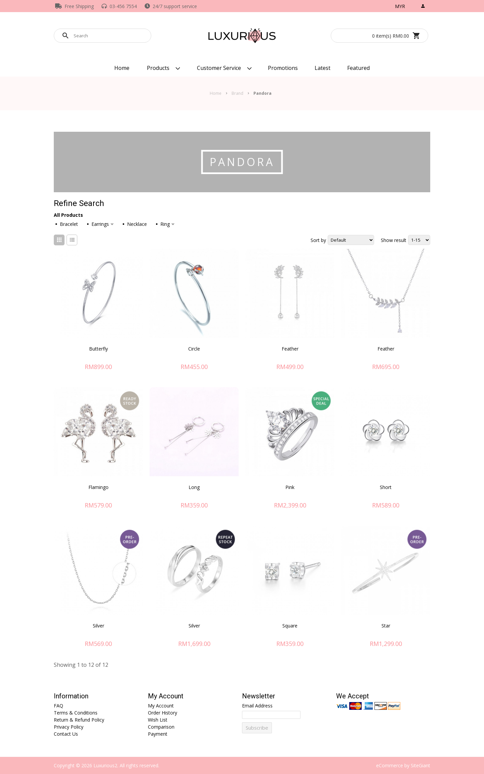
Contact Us (66, 734)
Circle (194, 348)
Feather (290, 348)
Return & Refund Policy (79, 720)
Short (386, 487)
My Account (166, 696)
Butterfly (98, 348)
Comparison (161, 727)
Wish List (157, 720)
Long (194, 487)
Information (71, 696)
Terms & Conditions (75, 712)
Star (385, 625)
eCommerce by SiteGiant (403, 765)
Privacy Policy (68, 727)
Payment (157, 734)
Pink (289, 487)
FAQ (58, 705)
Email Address (257, 705)
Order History (162, 712)
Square (289, 625)
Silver (98, 625)
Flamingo (98, 487)
